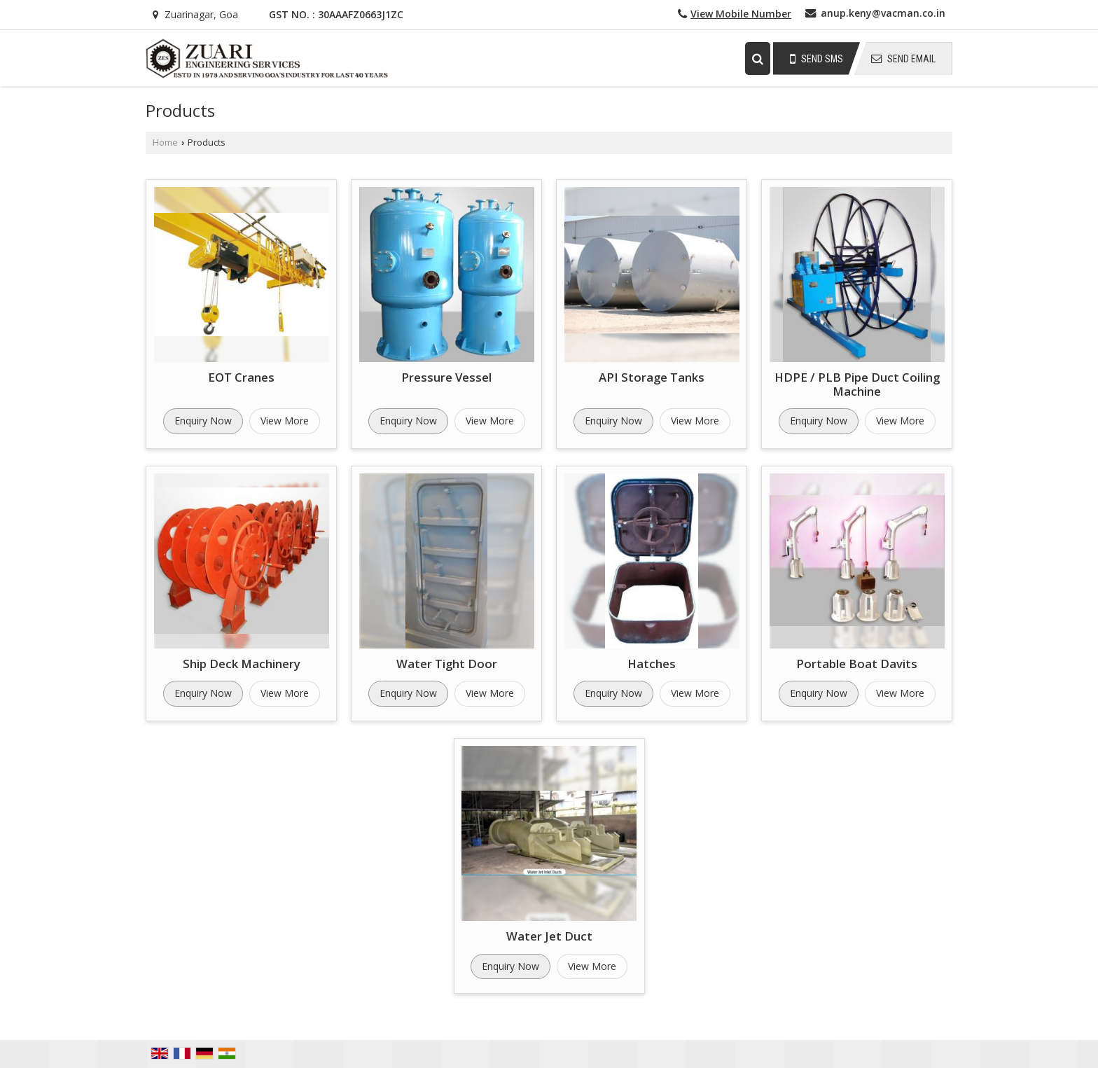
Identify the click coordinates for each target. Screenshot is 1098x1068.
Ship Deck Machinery (241, 664)
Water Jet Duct (549, 936)
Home (165, 142)
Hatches (651, 664)
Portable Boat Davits (856, 664)
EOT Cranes (241, 377)
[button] (740, 13)
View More (284, 420)
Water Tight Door (446, 664)
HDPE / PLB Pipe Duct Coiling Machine (857, 384)
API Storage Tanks (651, 377)
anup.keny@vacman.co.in (883, 13)
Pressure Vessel (446, 377)
